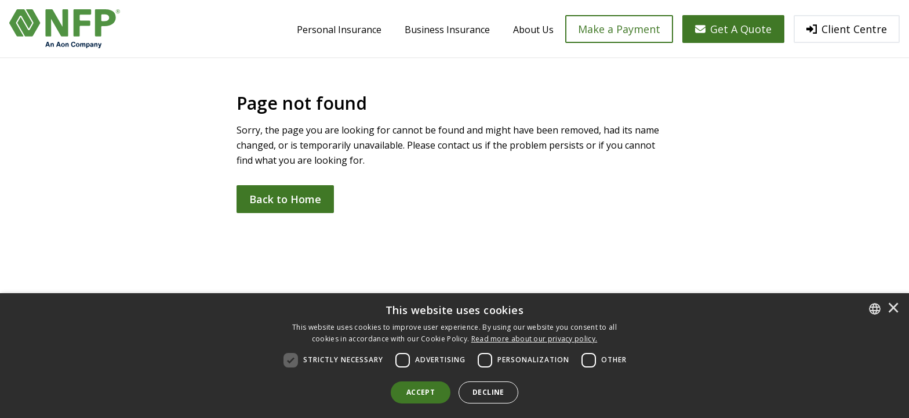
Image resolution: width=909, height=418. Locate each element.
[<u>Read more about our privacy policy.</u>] (534, 339)
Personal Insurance (339, 29)
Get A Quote (733, 29)
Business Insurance (447, 29)
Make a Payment (619, 29)
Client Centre (846, 29)
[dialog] (454, 355)
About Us (533, 29)
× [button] (893, 309)
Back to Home (285, 199)
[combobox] (875, 309)
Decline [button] (488, 392)
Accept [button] (420, 392)
